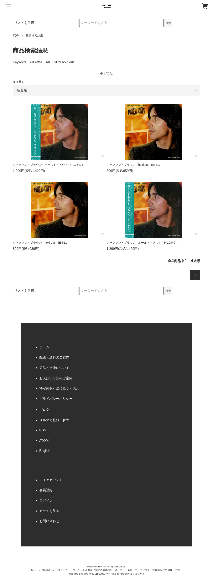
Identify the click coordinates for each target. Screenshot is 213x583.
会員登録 (46, 490)
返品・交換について (54, 367)
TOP (16, 35)
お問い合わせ (49, 521)
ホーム (44, 347)
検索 (168, 22)
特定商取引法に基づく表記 (59, 388)
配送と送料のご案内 (54, 357)
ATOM (44, 440)
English (44, 451)
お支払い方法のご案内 (56, 378)
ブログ (44, 409)
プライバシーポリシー (56, 398)
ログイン (46, 500)
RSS (42, 430)
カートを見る (49, 511)
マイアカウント (51, 480)
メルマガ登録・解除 (54, 420)
